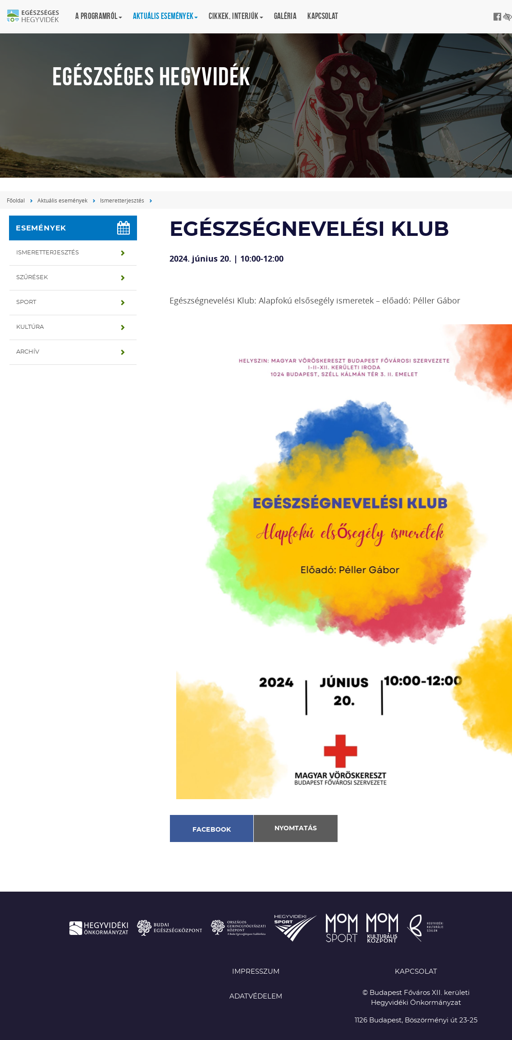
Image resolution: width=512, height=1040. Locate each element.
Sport (26, 302)
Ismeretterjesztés (122, 200)
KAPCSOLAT (416, 971)
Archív (27, 352)
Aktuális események (62, 200)
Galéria (285, 16)
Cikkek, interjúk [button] (236, 16)
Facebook (211, 830)
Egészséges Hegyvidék (38, 16)
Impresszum (255, 971)
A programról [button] (98, 16)
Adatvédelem (255, 996)
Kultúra (30, 327)
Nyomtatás (295, 828)
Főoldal (16, 200)
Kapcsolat (322, 16)
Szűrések (32, 278)
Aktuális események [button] (165, 16)
